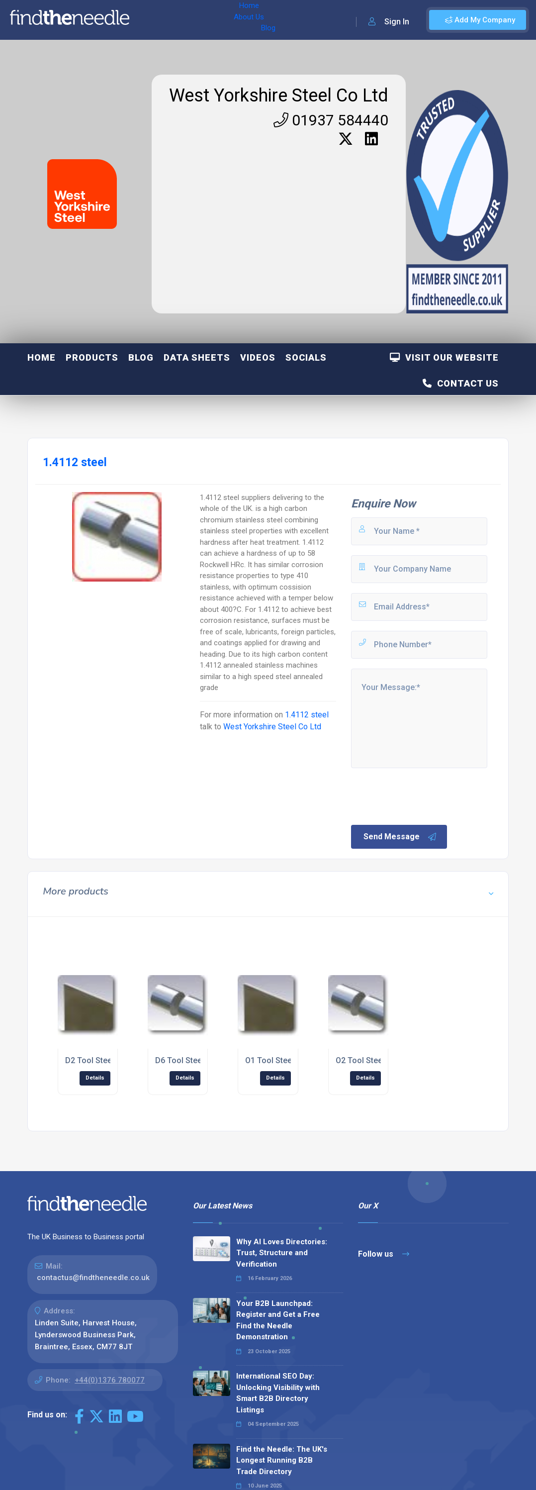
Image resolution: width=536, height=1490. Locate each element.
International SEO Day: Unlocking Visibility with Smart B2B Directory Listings (278, 1393)
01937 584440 (330, 120)
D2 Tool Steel (89, 1060)
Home (150, 19)
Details (95, 1078)
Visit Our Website (444, 357)
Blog (223, 19)
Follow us (383, 1254)
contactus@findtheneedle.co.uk (93, 1277)
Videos (257, 357)
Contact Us (461, 383)
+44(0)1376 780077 (110, 1380)
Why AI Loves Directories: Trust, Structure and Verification (281, 1253)
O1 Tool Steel (269, 1060)
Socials (306, 357)
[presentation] (425, 795)
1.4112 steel (307, 714)
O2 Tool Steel (360, 1060)
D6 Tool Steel (179, 1060)
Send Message (400, 837)
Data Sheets (197, 357)
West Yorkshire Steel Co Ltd (278, 95)
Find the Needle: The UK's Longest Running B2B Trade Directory (281, 1460)
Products (92, 357)
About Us (188, 19)
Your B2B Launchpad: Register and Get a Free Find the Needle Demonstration (278, 1320)
